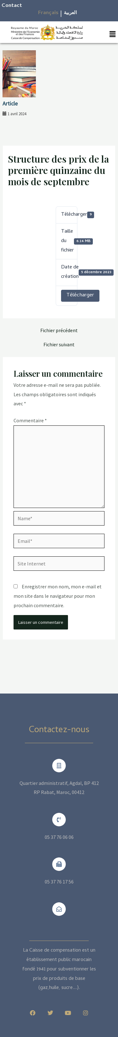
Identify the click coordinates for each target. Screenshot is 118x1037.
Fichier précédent (59, 330)
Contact (12, 6)
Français (48, 13)
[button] (112, 34)
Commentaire (30, 420)
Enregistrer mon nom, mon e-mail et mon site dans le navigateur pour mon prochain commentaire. (58, 595)
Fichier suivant (59, 344)
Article (10, 103)
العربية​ (70, 13)
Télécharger (80, 295)
